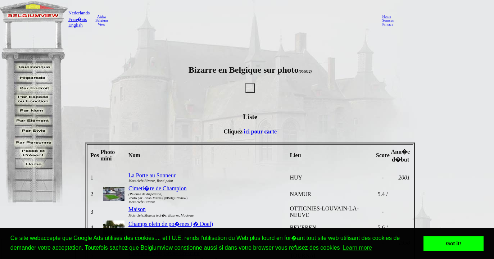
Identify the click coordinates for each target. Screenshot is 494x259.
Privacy (387, 24)
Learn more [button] (357, 248)
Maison (137, 209)
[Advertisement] (243, 20)
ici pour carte (260, 131)
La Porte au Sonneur (152, 175)
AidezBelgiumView (101, 20)
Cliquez (233, 131)
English (75, 25)
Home (386, 16)
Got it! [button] (453, 243)
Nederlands (79, 12)
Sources (388, 20)
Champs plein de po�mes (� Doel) (170, 224)
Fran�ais (77, 19)
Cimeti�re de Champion (157, 188)
